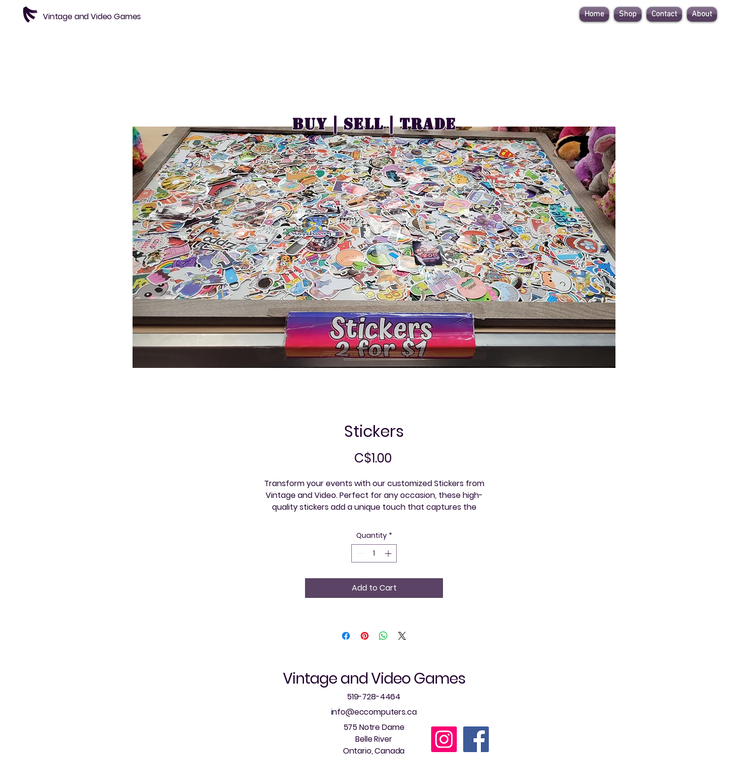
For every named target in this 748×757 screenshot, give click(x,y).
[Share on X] (402, 636)
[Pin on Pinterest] (365, 636)
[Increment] (389, 553)
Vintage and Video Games (374, 678)
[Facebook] (476, 739)
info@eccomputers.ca (374, 712)
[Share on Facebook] (346, 636)
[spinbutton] (374, 553)
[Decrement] (359, 553)
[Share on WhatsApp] (383, 636)
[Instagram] (444, 739)
